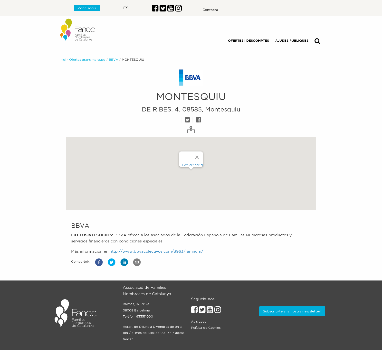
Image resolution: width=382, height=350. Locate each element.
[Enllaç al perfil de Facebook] (155, 9)
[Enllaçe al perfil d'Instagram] (217, 311)
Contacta (210, 10)
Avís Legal (199, 321)
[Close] (197, 157)
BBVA (113, 59)
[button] (99, 262)
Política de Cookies (205, 328)
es (125, 8)
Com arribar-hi (192, 165)
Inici (62, 59)
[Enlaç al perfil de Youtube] (170, 9)
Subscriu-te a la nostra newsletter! (292, 311)
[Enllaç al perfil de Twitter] (163, 9)
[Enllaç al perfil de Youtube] (210, 311)
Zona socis (87, 8)
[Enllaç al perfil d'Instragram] (178, 9)
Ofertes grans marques (87, 59)
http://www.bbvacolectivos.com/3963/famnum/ (156, 251)
